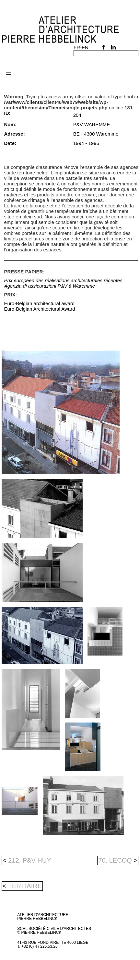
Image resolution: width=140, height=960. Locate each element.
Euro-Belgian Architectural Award (39, 309)
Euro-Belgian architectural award (39, 303)
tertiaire (25, 885)
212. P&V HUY (27, 860)
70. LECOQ (117, 860)
